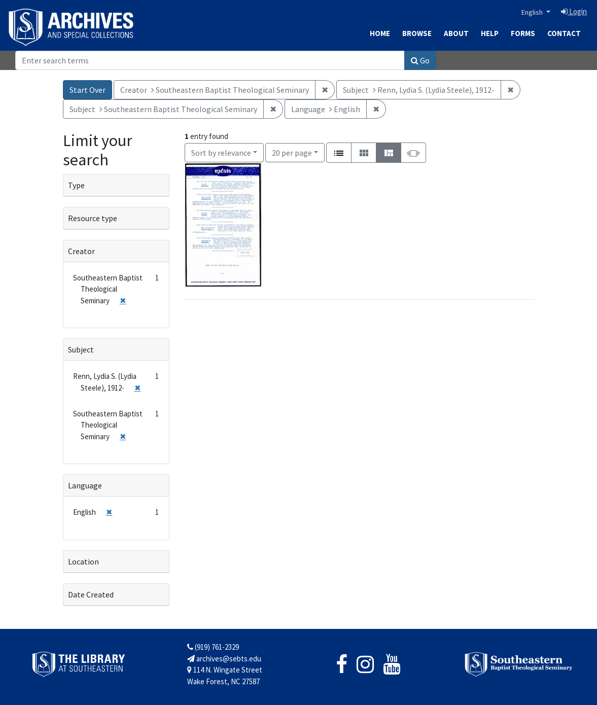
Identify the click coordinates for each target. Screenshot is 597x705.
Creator (81, 251)
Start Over (87, 90)
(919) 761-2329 (213, 647)
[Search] (210, 60)
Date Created (91, 594)
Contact (564, 33)
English (532, 12)
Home (380, 33)
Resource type (92, 218)
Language (85, 485)
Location (83, 561)
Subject (81, 349)
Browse (417, 33)
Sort (221, 153)
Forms (523, 33)
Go (420, 60)
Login (574, 11)
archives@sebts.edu (224, 658)
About (456, 33)
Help (490, 33)
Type (76, 185)
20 (292, 152)
